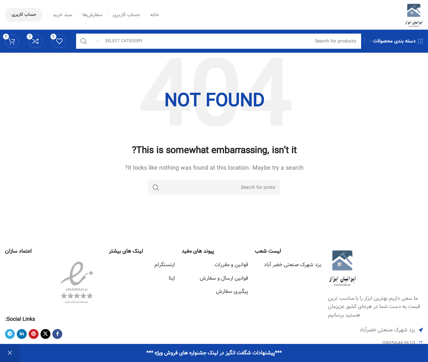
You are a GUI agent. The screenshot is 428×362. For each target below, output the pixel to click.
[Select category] (119, 41)
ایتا (172, 278)
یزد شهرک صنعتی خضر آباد (292, 265)
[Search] (218, 41)
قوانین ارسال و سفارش (224, 278)
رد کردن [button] (10, 353)
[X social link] (45, 334)
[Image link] (342, 267)
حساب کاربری (24, 14)
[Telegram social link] (10, 334)
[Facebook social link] (57, 334)
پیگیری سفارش (232, 291)
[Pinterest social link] (34, 334)
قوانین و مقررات (231, 265)
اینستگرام (165, 265)
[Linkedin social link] (22, 334)
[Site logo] (413, 15)
